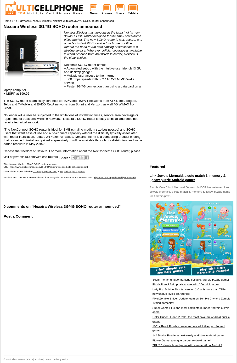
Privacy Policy (61, 359)
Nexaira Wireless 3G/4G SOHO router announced (53, 26)
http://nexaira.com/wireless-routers (34, 157)
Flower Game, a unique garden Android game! (181, 340)
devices (67, 171)
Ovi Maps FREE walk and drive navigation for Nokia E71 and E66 (51, 177)
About (30, 359)
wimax (82, 171)
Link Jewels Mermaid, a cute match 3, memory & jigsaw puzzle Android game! (188, 178)
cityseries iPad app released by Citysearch (114, 177)
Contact (48, 359)
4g (61, 171)
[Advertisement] (60, 191)
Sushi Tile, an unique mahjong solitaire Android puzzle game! (190, 279)
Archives (38, 359)
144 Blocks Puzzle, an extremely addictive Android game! (188, 335)
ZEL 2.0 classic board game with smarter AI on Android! (187, 345)
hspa (75, 171)
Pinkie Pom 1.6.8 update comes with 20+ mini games (185, 284)
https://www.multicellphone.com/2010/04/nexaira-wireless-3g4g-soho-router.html (49, 167)
